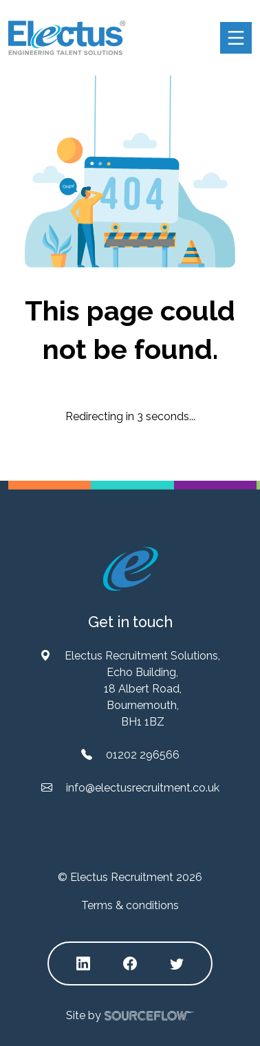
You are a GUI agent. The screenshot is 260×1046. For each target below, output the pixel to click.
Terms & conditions (130, 905)
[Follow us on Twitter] (177, 963)
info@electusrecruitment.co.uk (142, 787)
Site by (130, 1016)
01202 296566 (143, 754)
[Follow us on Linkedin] (83, 963)
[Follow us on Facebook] (130, 963)
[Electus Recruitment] (130, 568)
